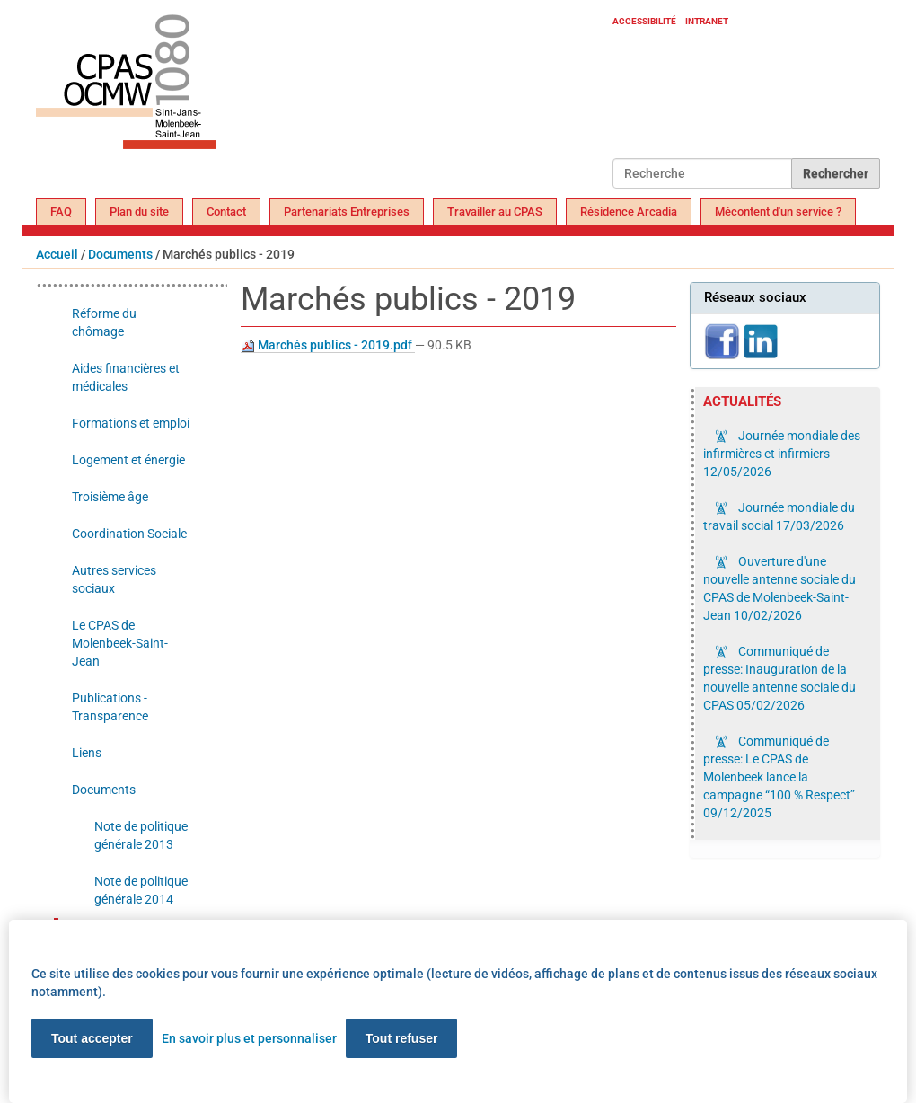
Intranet (706, 21)
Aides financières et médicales (126, 377)
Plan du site (139, 211)
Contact (226, 211)
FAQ (61, 211)
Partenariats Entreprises (347, 211)
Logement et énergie (128, 460)
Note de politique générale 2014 (141, 890)
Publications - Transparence (110, 707)
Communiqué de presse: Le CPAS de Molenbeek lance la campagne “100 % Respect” (779, 777)
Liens (86, 753)
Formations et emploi (130, 423)
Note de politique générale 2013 (141, 835)
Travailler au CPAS (494, 211)
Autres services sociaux (114, 579)
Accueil (57, 254)
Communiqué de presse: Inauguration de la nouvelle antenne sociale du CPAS (779, 678)
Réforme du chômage (104, 322)
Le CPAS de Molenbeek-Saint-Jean (120, 643)
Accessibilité (644, 21)
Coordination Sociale (129, 533)
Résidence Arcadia (628, 211)
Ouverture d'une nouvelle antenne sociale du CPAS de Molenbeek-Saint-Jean (779, 588)
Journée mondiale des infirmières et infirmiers (781, 453)
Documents (120, 254)
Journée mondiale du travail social (779, 516)
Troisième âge (110, 497)
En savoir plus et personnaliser (249, 1038)
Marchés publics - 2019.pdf (328, 345)
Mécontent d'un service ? (778, 211)
